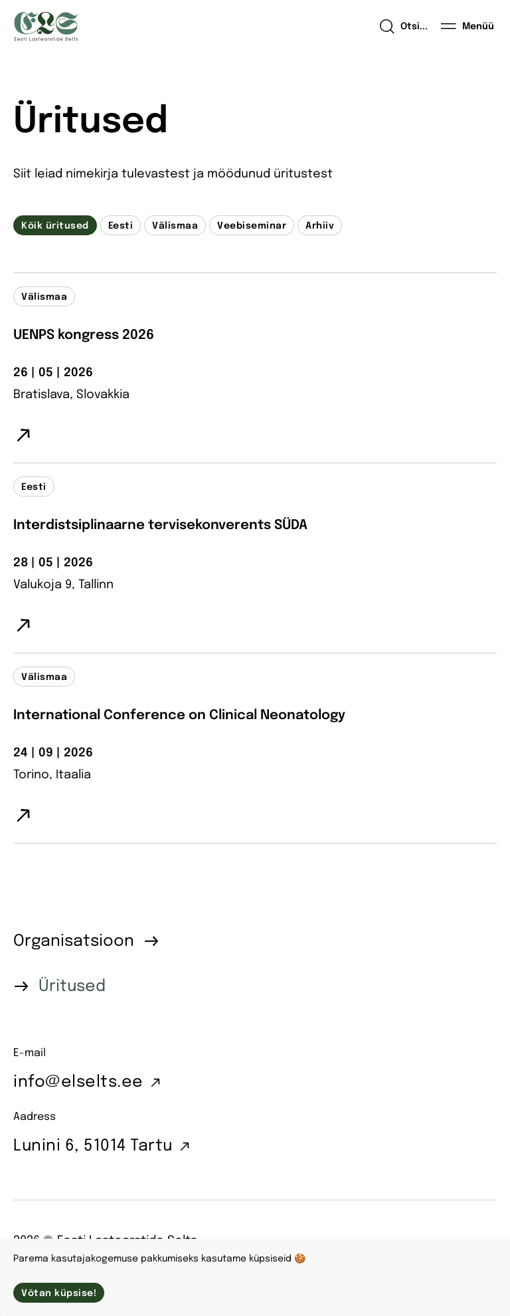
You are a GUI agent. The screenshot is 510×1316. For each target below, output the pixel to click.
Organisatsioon (73, 941)
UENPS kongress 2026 (83, 335)
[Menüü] (467, 26)
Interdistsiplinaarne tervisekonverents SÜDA (160, 525)
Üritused (72, 986)
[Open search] (403, 26)
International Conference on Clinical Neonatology (179, 715)
